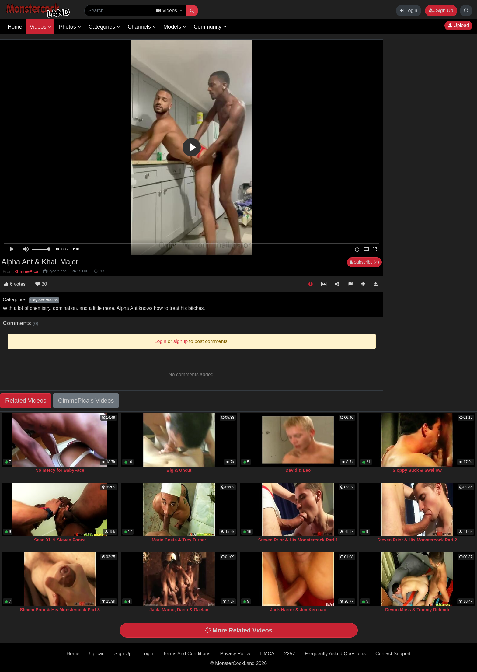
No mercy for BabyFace (59, 470)
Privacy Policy (235, 653)
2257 (289, 653)
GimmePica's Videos (86, 400)
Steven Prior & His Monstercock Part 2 (417, 539)
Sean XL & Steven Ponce (59, 539)
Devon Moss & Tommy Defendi (417, 609)
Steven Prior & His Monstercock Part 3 (60, 609)
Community (210, 27)
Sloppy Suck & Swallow (417, 470)
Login (408, 10)
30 (41, 284)
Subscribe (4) (364, 262)
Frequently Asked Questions (335, 653)
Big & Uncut (178, 470)
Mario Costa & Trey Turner (179, 539)
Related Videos (25, 400)
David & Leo (298, 470)
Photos (70, 27)
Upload (458, 25)
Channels (142, 27)
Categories (104, 27)
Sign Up (441, 10)
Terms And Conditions (187, 653)
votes (15, 284)
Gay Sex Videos (44, 300)
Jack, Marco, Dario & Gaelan (178, 609)
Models (174, 27)
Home (15, 27)
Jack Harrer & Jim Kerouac (298, 609)
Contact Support (393, 653)
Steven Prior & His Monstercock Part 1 (298, 539)
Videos (40, 27)
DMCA (267, 653)
